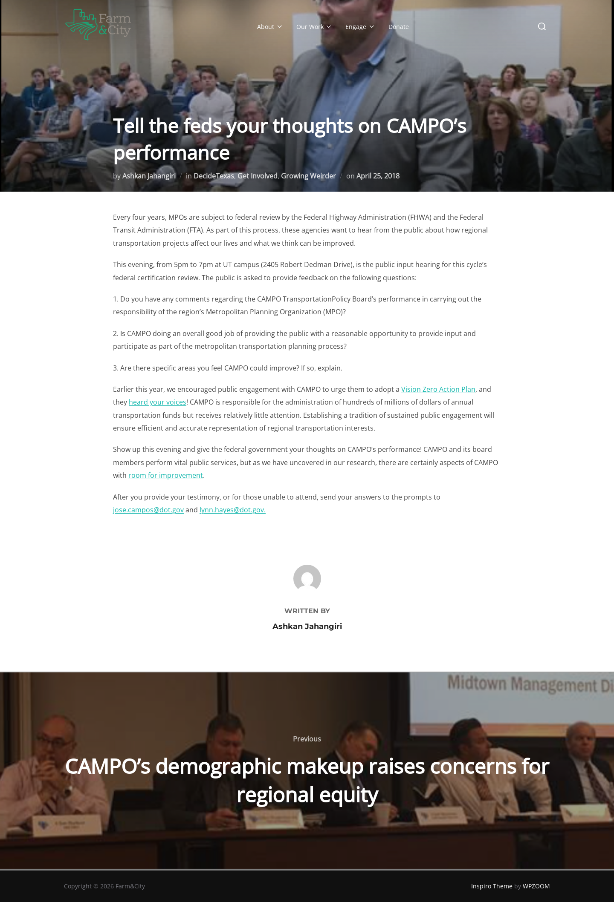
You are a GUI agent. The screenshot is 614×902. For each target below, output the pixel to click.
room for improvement (165, 475)
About (270, 27)
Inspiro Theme (492, 886)
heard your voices (157, 402)
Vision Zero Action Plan (438, 389)
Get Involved (257, 176)
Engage (360, 27)
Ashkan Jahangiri (149, 176)
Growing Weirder (308, 176)
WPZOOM (536, 886)
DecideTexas (214, 176)
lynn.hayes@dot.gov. (233, 509)
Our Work (314, 27)
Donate (398, 27)
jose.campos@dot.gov (148, 509)
